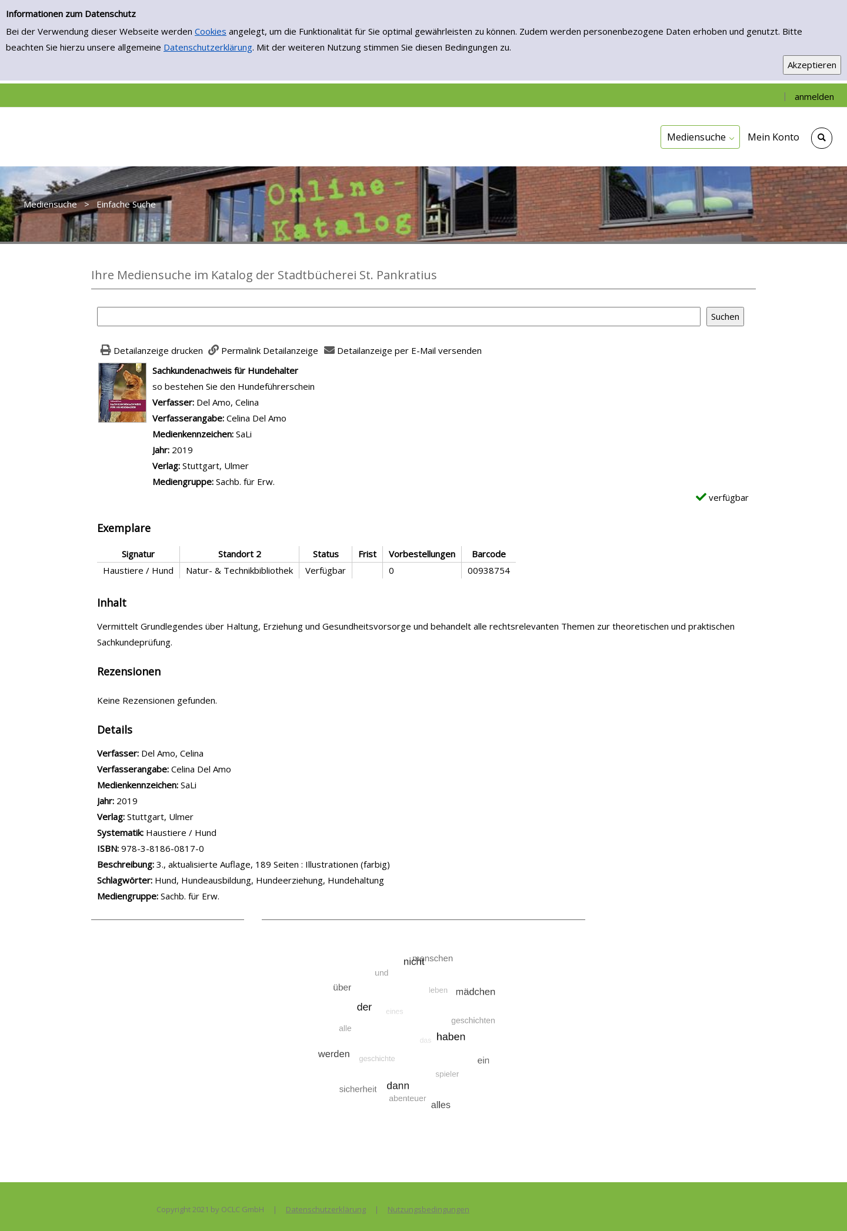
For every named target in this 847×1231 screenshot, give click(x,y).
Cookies (210, 31)
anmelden (814, 96)
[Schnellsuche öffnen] (821, 138)
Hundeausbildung (216, 880)
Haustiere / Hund (181, 832)
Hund (165, 880)
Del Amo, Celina (227, 402)
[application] (700, 137)
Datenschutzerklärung (208, 47)
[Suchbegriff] (399, 316)
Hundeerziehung (289, 880)
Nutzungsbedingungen (428, 1209)
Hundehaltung (356, 880)
